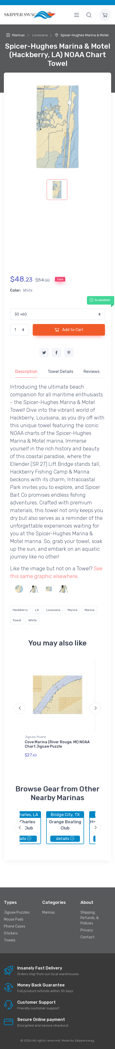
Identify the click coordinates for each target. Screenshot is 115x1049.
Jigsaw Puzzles (17, 912)
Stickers (11, 933)
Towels (9, 940)
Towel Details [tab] (60, 371)
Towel (17, 620)
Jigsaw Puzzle (35, 737)
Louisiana (53, 610)
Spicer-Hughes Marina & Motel (82, 35)
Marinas (15, 35)
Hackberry (20, 610)
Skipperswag (84, 1040)
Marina (72, 610)
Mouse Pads (13, 919)
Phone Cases (14, 926)
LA (37, 610)
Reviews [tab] (92, 371)
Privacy (86, 930)
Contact (87, 937)
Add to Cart (68, 329)
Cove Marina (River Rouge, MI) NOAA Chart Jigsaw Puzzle (57, 744)
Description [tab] (26, 371)
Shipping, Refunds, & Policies (89, 917)
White (32, 620)
